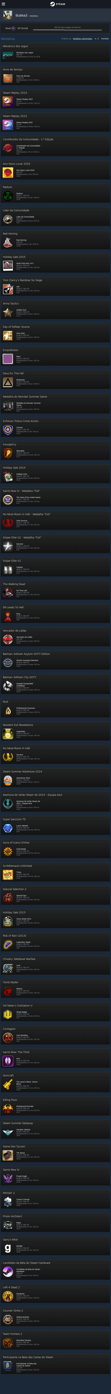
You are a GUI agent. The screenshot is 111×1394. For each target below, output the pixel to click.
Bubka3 (22, 15)
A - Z (97, 39)
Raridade (105, 39)
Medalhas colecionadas (82, 39)
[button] (55, 52)
